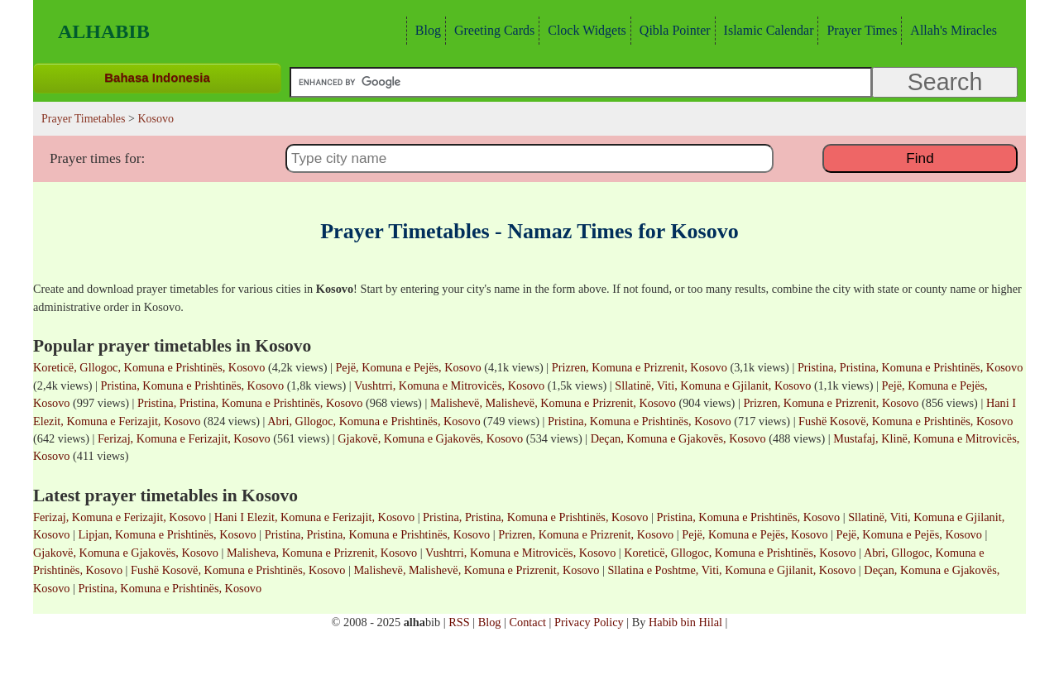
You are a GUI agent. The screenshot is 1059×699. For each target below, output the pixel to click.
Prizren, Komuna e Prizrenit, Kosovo (639, 367)
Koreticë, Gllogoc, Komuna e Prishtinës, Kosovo (149, 367)
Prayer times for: (97, 158)
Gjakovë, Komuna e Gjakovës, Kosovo (430, 438)
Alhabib (104, 31)
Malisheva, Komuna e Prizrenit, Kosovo (322, 552)
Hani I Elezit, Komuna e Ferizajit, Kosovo (314, 517)
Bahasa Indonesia (157, 77)
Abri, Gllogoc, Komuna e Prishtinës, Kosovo (373, 421)
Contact (527, 622)
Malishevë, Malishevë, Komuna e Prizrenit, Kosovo (553, 402)
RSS (458, 622)
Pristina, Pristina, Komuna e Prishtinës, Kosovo (910, 367)
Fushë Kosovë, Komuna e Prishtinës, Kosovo (905, 421)
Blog (426, 30)
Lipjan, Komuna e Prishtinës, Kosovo (167, 534)
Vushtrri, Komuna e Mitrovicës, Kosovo (449, 385)
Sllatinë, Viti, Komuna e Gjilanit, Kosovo (713, 385)
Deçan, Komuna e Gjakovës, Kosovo (678, 438)
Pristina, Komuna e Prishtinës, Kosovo (192, 385)
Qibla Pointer (673, 30)
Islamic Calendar (767, 30)
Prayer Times (859, 30)
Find (919, 158)
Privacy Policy (589, 622)
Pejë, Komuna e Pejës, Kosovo (408, 367)
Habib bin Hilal (685, 622)
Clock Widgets (585, 30)
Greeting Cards (492, 30)
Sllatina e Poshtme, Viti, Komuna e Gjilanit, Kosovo (731, 570)
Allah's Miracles (951, 30)
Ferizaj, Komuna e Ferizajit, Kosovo (184, 438)
